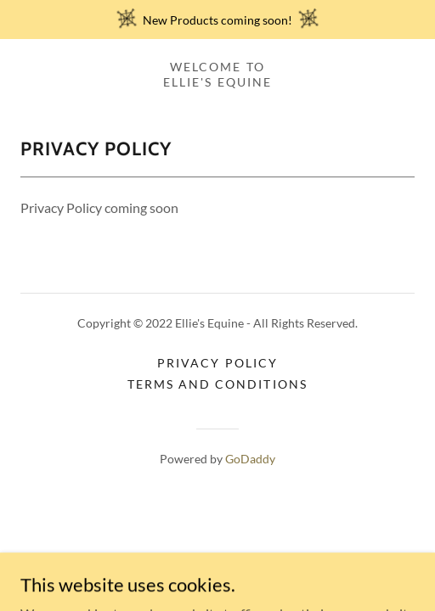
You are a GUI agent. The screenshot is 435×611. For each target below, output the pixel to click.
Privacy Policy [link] (217, 363)
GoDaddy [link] (250, 458)
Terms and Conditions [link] (217, 384)
